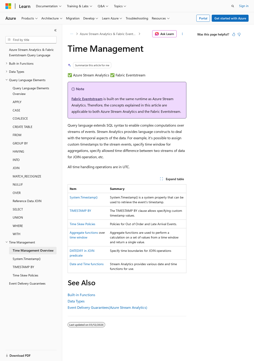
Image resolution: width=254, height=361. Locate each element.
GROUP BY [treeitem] (20, 143)
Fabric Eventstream (86, 98)
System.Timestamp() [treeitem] (26, 259)
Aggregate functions (84, 232)
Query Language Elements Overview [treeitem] (31, 91)
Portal (203, 18)
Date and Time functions (87, 264)
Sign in (244, 6)
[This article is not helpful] (239, 34)
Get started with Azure (230, 18)
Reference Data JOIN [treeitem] (27, 201)
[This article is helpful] (233, 34)
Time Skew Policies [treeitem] (25, 275)
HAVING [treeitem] (18, 151)
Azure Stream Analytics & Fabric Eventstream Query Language (109, 34)
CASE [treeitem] (16, 110)
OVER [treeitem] (17, 193)
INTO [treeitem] (16, 160)
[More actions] (182, 34)
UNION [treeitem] (18, 217)
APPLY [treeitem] (17, 102)
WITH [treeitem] (16, 234)
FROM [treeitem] (17, 135)
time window (78, 237)
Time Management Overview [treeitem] (33, 250)
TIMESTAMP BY (80, 210)
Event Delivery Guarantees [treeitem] (27, 283)
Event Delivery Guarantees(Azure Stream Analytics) (107, 307)
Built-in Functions (81, 294)
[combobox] (31, 39)
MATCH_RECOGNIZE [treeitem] (27, 176)
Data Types (76, 301)
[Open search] (232, 6)
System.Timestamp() (83, 197)
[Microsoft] (8, 6)
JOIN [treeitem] (16, 168)
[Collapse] (55, 30)
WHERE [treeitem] (18, 226)
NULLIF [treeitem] (18, 184)
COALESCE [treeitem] (20, 118)
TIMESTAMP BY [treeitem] (23, 267)
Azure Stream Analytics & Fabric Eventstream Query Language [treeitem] (31, 52)
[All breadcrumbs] (72, 34)
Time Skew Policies (82, 224)
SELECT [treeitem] (18, 209)
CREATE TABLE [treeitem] (22, 127)
